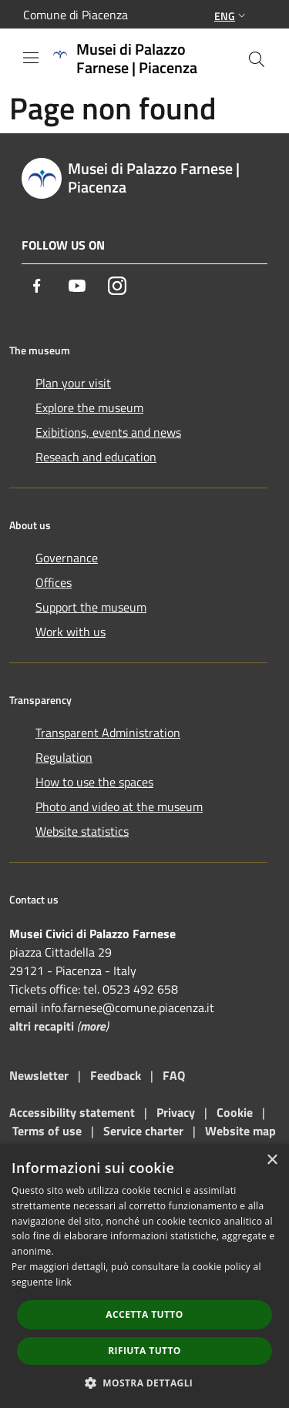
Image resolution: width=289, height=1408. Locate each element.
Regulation (63, 757)
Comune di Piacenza (75, 14)
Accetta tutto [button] (144, 1314)
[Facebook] (37, 285)
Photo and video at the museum (119, 806)
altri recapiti (41, 1026)
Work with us (70, 631)
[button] (144, 1382)
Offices (53, 582)
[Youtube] (77, 285)
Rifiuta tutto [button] (144, 1350)
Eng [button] (231, 16)
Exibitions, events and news (108, 432)
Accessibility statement (72, 1112)
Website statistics (82, 831)
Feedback (117, 1075)
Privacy (175, 1112)
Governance (66, 557)
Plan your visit (73, 383)
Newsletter (39, 1075)
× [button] (271, 1160)
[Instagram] (117, 285)
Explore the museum (89, 407)
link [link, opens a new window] (63, 1282)
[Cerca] (256, 59)
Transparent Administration (107, 732)
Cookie (235, 1112)
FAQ (174, 1075)
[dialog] (144, 1276)
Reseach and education (95, 457)
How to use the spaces (94, 782)
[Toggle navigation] (31, 58)
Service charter (143, 1130)
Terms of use (47, 1130)
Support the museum (90, 607)
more (93, 1026)
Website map (240, 1130)
